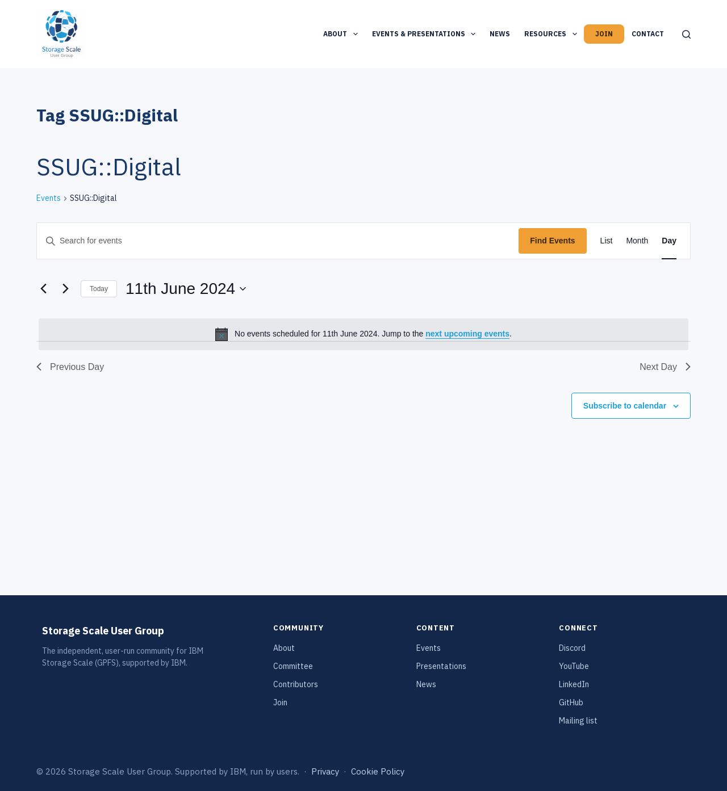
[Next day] (65, 289)
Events (48, 198)
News (500, 34)
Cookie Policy (377, 771)
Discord (572, 648)
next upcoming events (467, 333)
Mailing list (578, 721)
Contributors (295, 684)
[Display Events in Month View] (637, 241)
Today (99, 289)
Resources (552, 34)
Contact (648, 34)
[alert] (363, 334)
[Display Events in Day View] (669, 241)
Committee (293, 666)
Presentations (441, 666)
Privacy (325, 771)
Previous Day (70, 367)
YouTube (574, 666)
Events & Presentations (426, 34)
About (342, 34)
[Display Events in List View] (606, 241)
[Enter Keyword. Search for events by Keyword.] (278, 241)
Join (604, 34)
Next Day (665, 367)
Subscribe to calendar (624, 405)
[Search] (686, 34)
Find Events (552, 240)
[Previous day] (43, 289)
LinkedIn (574, 684)
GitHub (571, 702)
